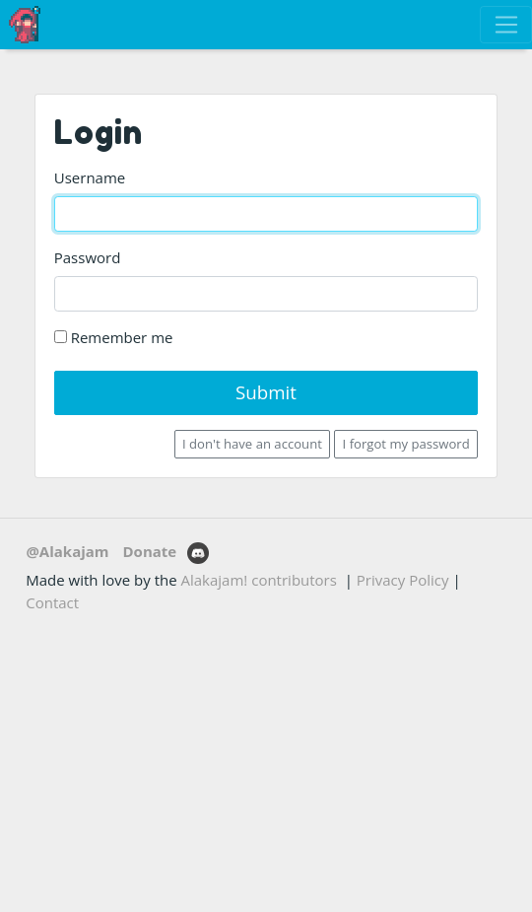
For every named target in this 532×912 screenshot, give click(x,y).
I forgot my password (406, 444)
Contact (52, 602)
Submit (266, 392)
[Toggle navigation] (506, 24)
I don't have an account (252, 444)
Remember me (113, 337)
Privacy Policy (403, 580)
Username (89, 177)
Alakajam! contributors (259, 580)
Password (87, 257)
